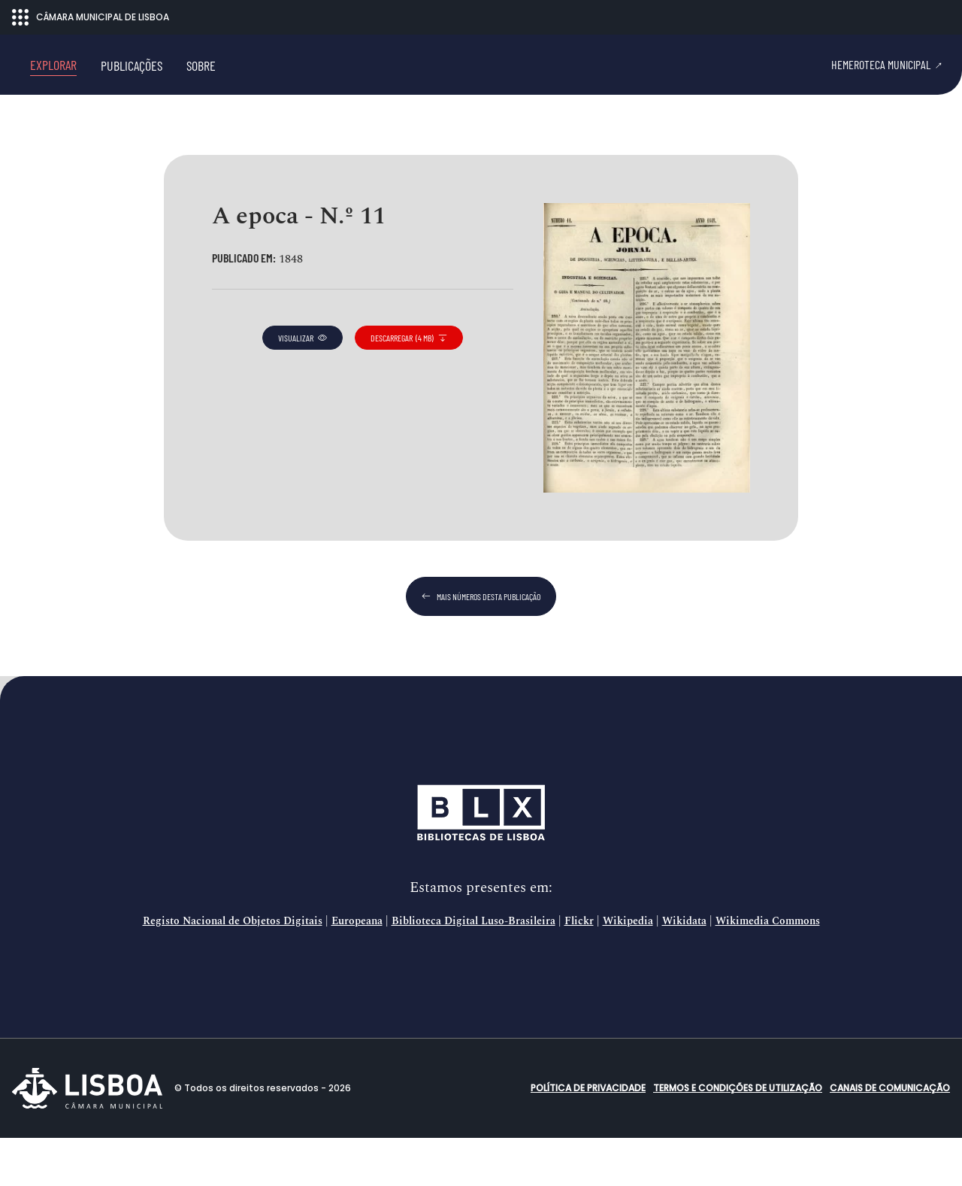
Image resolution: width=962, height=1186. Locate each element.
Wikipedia (628, 969)
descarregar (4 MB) (409, 386)
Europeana (357, 969)
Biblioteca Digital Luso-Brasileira (473, 969)
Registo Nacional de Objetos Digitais (232, 969)
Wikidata (684, 969)
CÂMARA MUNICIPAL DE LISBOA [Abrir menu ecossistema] (90, 17)
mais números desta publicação (481, 644)
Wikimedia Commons (767, 969)
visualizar (302, 386)
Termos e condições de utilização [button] (737, 1136)
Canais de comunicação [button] (890, 1136)
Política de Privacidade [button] (588, 1136)
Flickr (579, 969)
